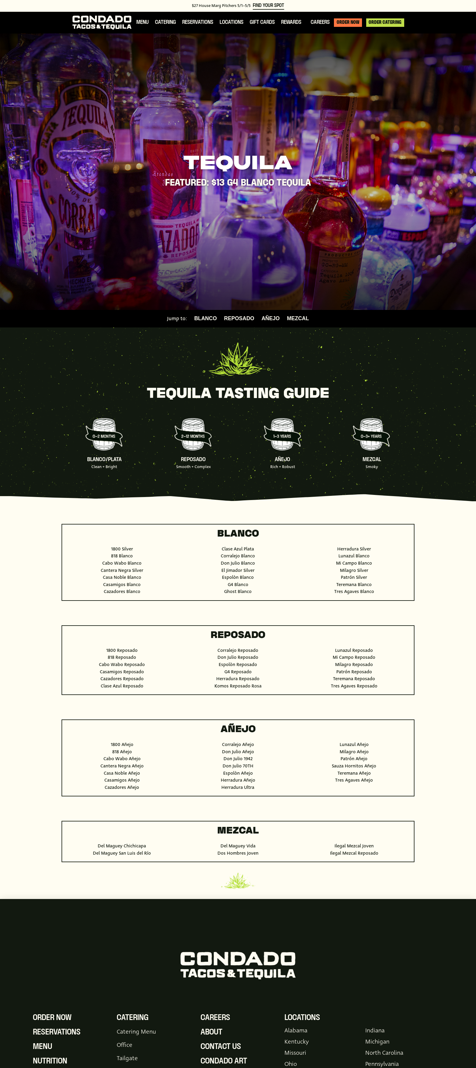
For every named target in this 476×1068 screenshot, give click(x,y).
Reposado (239, 318)
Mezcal (298, 318)
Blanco (205, 318)
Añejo (271, 318)
